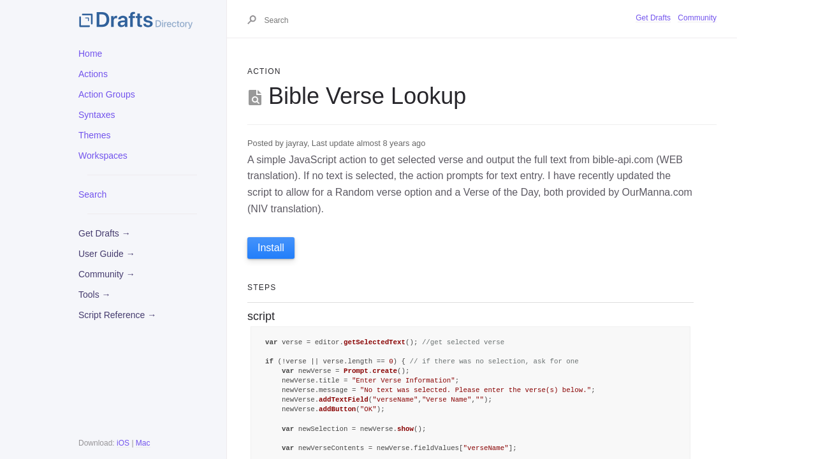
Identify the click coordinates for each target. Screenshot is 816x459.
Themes (94, 135)
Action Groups (106, 94)
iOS (123, 443)
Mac (143, 443)
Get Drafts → (104, 233)
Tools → (94, 294)
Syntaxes (96, 115)
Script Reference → (117, 315)
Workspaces (102, 155)
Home (90, 53)
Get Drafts (653, 17)
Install (271, 247)
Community (697, 17)
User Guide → (106, 254)
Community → (106, 274)
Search (92, 194)
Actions (93, 74)
